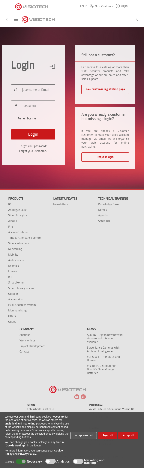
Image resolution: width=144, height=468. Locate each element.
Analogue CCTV (17, 210)
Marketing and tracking (94, 461)
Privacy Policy (27, 453)
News (91, 329)
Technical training (113, 198)
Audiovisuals (16, 260)
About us (25, 335)
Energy (12, 271)
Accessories (15, 299)
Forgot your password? (33, 146)
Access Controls (18, 232)
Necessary (34, 461)
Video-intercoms (18, 243)
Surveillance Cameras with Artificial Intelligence (103, 349)
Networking (15, 249)
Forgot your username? (33, 151)
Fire (10, 226)
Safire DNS (104, 221)
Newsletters (60, 204)
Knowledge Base (108, 204)
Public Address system (22, 305)
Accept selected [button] (83, 435)
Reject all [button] (107, 435)
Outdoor (13, 294)
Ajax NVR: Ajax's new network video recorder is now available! (105, 338)
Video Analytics (17, 215)
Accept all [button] (128, 435)
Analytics (62, 461)
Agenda (103, 215)
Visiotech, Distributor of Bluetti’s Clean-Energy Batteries (101, 369)
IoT (10, 277)
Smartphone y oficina (21, 288)
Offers (12, 316)
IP (9, 204)
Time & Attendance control (24, 237)
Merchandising (17, 310)
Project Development (32, 346)
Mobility (13, 254)
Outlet (12, 321)
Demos (102, 210)
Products (15, 198)
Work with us (27, 340)
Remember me (31, 120)
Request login (105, 157)
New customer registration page (105, 89)
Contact (24, 351)
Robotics (13, 266)
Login (33, 134)
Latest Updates (65, 198)
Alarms (12, 221)
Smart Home (16, 282)
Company (27, 329)
